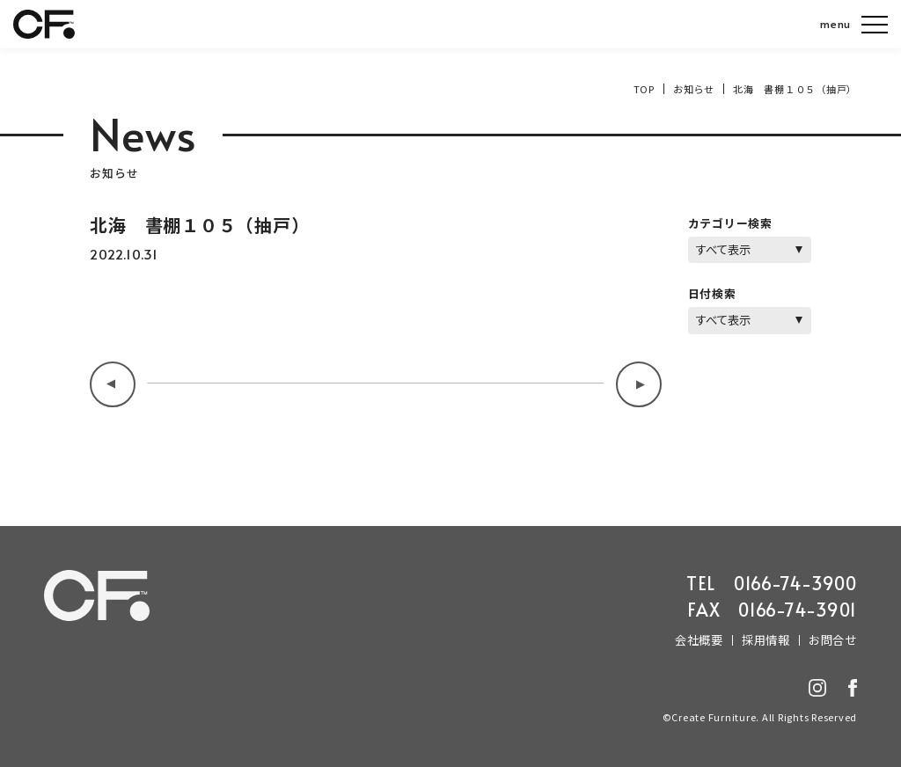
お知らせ (693, 89)
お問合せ (833, 640)
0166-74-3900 (795, 583)
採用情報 (766, 640)
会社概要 (699, 640)
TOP (644, 89)
